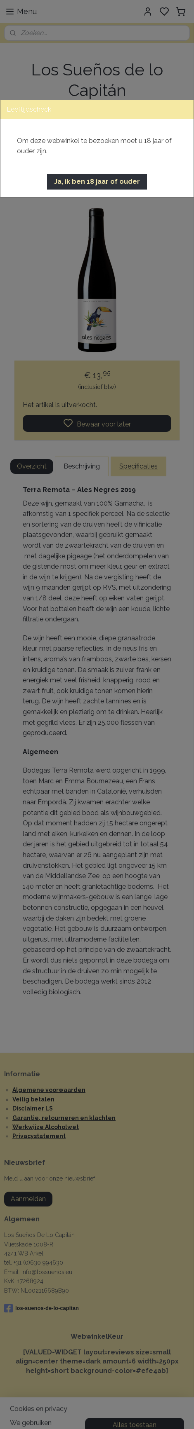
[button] (97, 182)
